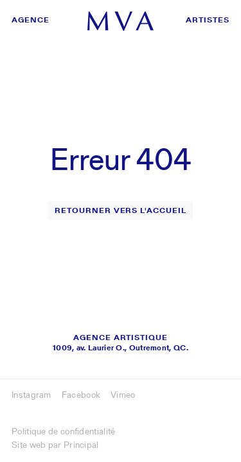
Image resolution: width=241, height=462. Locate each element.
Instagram (31, 394)
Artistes (207, 19)
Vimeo (123, 394)
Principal (81, 444)
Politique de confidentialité (63, 431)
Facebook (81, 394)
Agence (30, 19)
